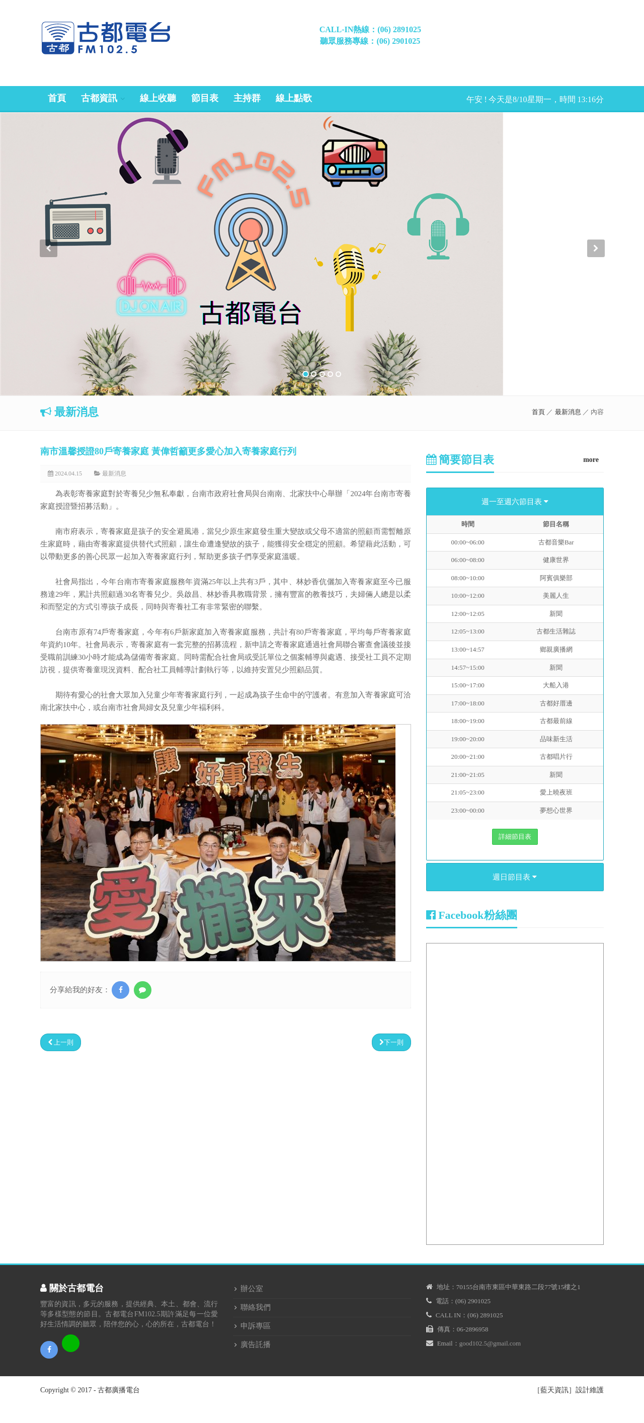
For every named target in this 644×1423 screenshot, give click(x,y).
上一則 (60, 1042)
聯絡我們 (255, 1307)
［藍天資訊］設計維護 (568, 1390)
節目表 (204, 98)
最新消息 (568, 412)
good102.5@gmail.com (490, 1343)
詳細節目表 (515, 836)
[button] (48, 318)
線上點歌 (294, 98)
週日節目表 (515, 877)
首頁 (57, 98)
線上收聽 (158, 98)
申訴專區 (255, 1326)
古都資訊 (99, 98)
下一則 (391, 1042)
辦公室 (251, 1289)
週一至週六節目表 (514, 502)
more (591, 459)
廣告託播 (255, 1344)
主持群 (247, 98)
